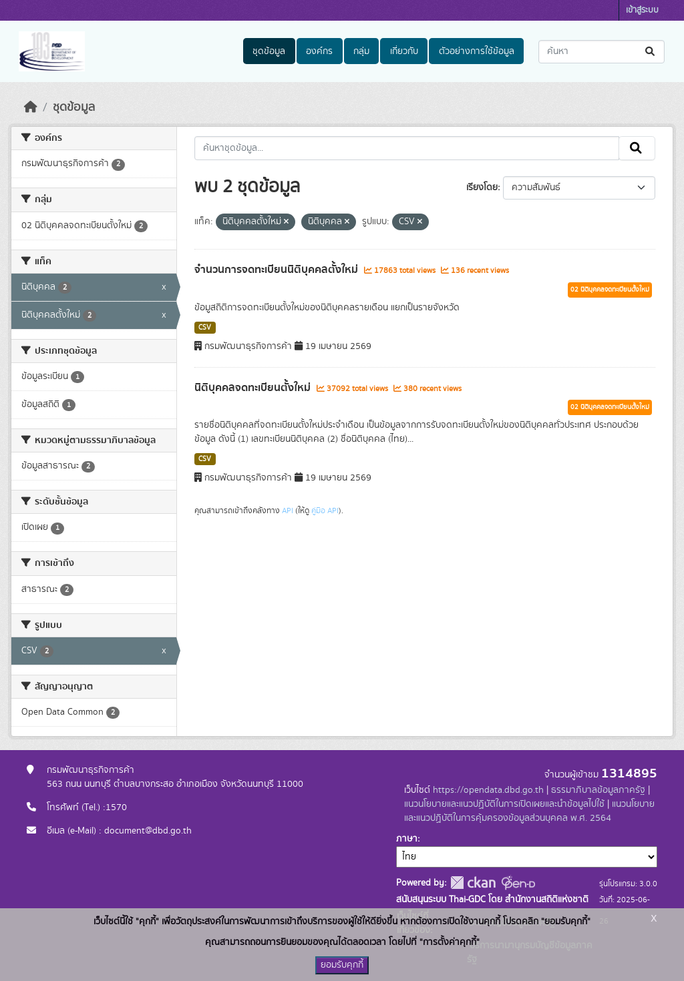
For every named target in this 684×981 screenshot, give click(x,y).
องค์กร (319, 51)
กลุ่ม (361, 51)
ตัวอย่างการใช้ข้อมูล (476, 51)
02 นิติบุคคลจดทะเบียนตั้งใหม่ (609, 289)
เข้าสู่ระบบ (642, 10)
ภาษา (406, 839)
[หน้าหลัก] (30, 107)
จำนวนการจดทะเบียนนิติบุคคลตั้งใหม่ (277, 269)
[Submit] (651, 51)
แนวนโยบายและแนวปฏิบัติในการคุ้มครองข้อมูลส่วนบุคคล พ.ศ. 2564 (529, 811)
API (287, 511)
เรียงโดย (482, 187)
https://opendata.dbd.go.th (488, 790)
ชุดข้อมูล (268, 51)
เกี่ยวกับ (404, 51)
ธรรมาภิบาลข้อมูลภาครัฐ (598, 790)
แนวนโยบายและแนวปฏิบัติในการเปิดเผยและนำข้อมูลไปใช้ (504, 804)
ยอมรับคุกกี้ (342, 965)
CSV (204, 327)
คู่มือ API (325, 511)
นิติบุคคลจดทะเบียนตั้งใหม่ (253, 387)
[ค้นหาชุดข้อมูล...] (601, 51)
